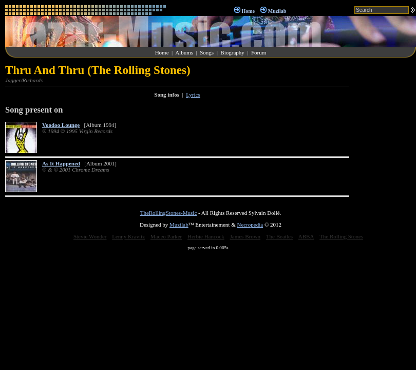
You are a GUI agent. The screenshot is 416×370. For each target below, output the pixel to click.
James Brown (245, 236)
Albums (184, 52)
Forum (258, 52)
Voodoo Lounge (61, 125)
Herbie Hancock (205, 236)
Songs (207, 52)
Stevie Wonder (90, 236)
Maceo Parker (166, 236)
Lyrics (193, 94)
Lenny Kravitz (128, 236)
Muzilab (277, 11)
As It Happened (61, 163)
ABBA (306, 236)
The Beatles (279, 236)
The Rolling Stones (341, 236)
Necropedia (250, 224)
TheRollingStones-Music (168, 213)
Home (248, 11)
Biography (232, 52)
